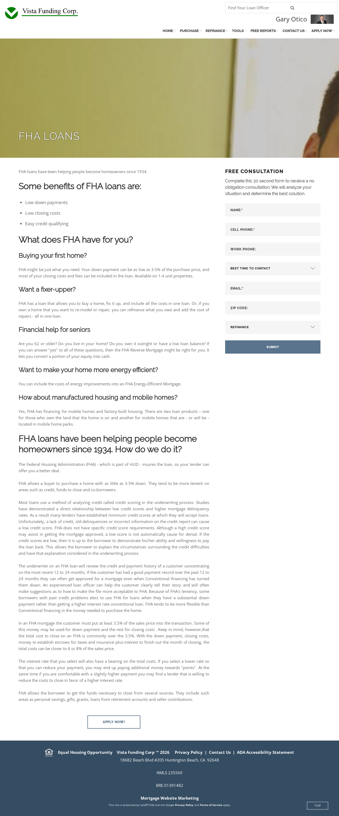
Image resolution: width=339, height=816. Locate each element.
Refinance (215, 31)
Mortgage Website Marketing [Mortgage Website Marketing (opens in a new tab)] (170, 798)
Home (168, 31)
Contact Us (294, 31)
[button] (113, 722)
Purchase (189, 31)
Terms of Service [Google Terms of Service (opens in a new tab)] (211, 805)
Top (317, 806)
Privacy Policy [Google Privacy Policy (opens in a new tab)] (184, 805)
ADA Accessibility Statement (265, 752)
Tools (238, 31)
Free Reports (263, 31)
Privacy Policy (189, 752)
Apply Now (321, 31)
